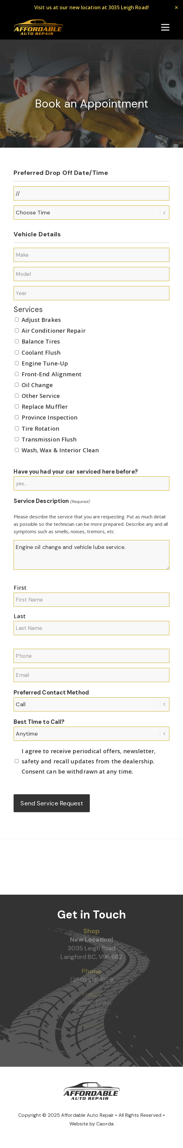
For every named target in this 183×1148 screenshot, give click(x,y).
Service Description (51, 501)
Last (19, 616)
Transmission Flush (49, 439)
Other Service (41, 395)
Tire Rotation (40, 428)
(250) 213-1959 (91, 980)
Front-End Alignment (52, 374)
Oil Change (37, 385)
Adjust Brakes (41, 319)
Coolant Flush (41, 352)
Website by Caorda (91, 1124)
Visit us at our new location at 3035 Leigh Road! (91, 7)
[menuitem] (165, 27)
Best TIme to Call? (39, 722)
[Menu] (165, 27)
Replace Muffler (45, 406)
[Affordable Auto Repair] (38, 27)
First (20, 587)
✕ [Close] (176, 7)
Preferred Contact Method (51, 692)
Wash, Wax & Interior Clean (60, 450)
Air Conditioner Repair (53, 330)
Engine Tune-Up (45, 363)
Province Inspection (50, 417)
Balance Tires (41, 341)
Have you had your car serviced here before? (76, 471)
